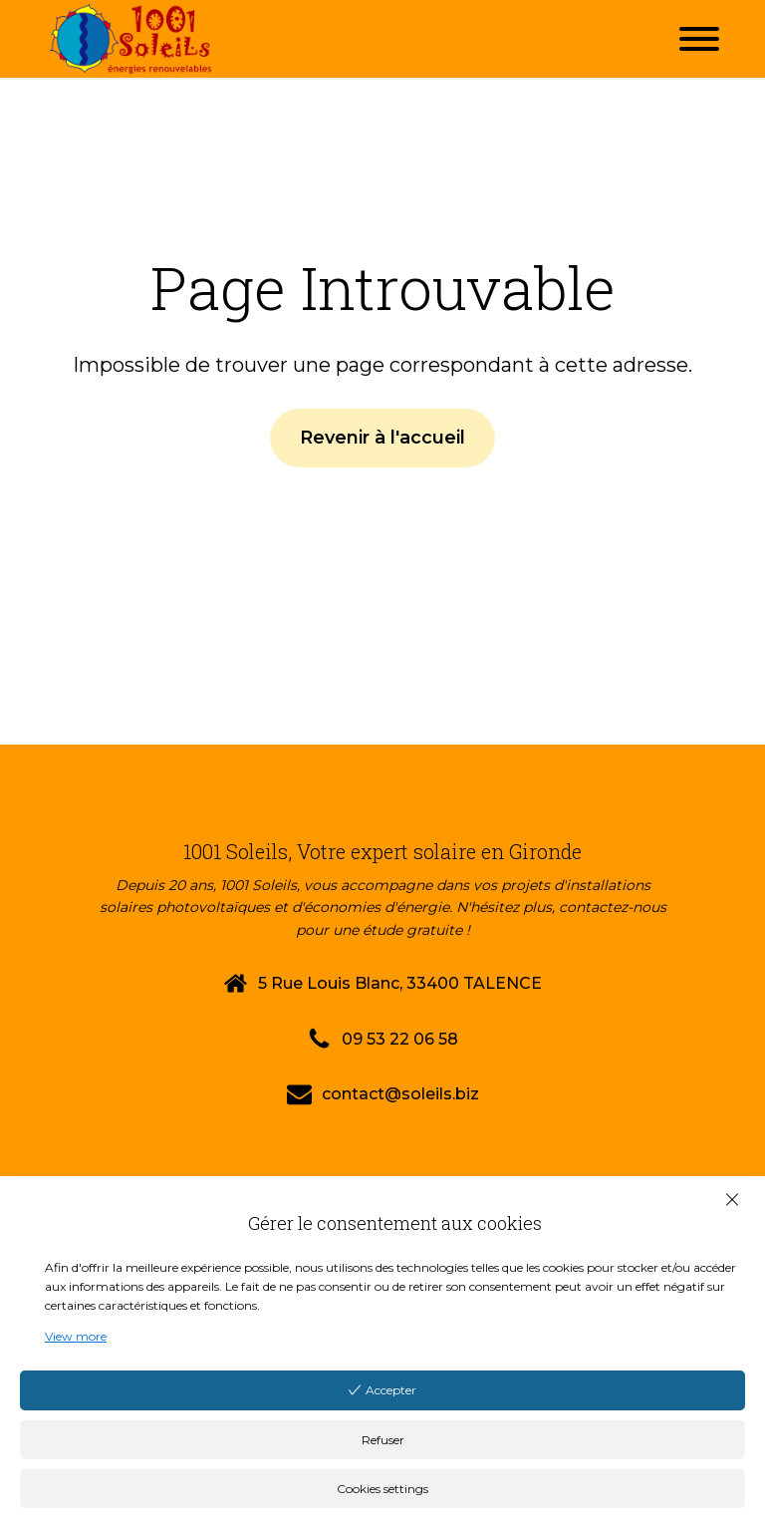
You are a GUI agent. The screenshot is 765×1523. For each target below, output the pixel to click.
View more (76, 1336)
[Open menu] (699, 39)
